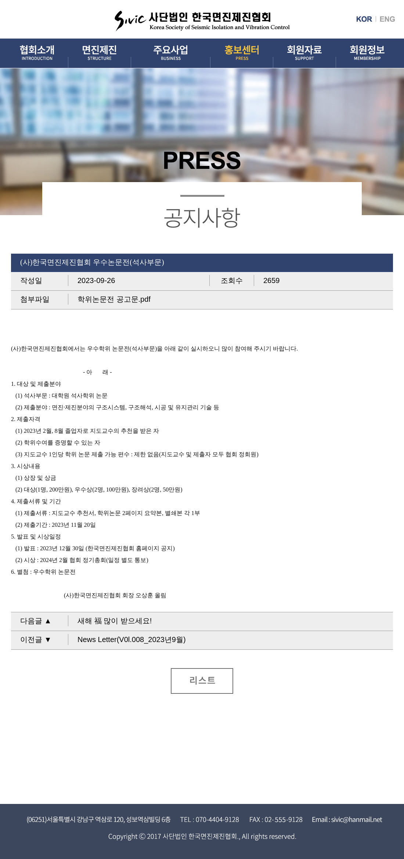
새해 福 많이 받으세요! (114, 621)
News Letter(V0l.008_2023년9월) (131, 639)
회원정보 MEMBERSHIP (367, 53)
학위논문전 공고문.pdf (114, 299)
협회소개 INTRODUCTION (37, 53)
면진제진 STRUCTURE (99, 53)
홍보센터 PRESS (241, 53)
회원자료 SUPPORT (304, 53)
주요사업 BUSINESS (170, 53)
